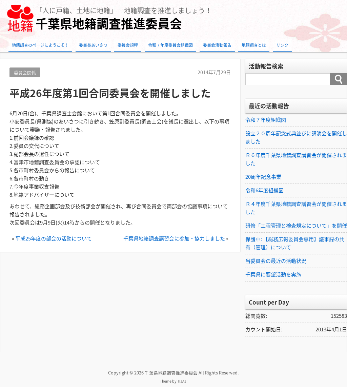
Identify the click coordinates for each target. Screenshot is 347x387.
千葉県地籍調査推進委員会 (109, 24)
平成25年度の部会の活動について (53, 238)
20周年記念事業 (263, 176)
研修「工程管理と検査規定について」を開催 (296, 225)
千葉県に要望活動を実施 (273, 274)
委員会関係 (25, 72)
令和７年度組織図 (265, 119)
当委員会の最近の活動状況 (275, 261)
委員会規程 (128, 45)
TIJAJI (182, 381)
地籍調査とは (254, 45)
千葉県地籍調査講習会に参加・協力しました (174, 238)
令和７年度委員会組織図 (170, 45)
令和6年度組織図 (264, 190)
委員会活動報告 (217, 45)
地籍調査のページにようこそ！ (40, 45)
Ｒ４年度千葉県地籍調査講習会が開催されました (296, 208)
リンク (282, 45)
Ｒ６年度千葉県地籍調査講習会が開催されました (296, 159)
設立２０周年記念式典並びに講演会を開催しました (296, 137)
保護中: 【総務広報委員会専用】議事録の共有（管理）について (294, 243)
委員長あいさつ (93, 45)
